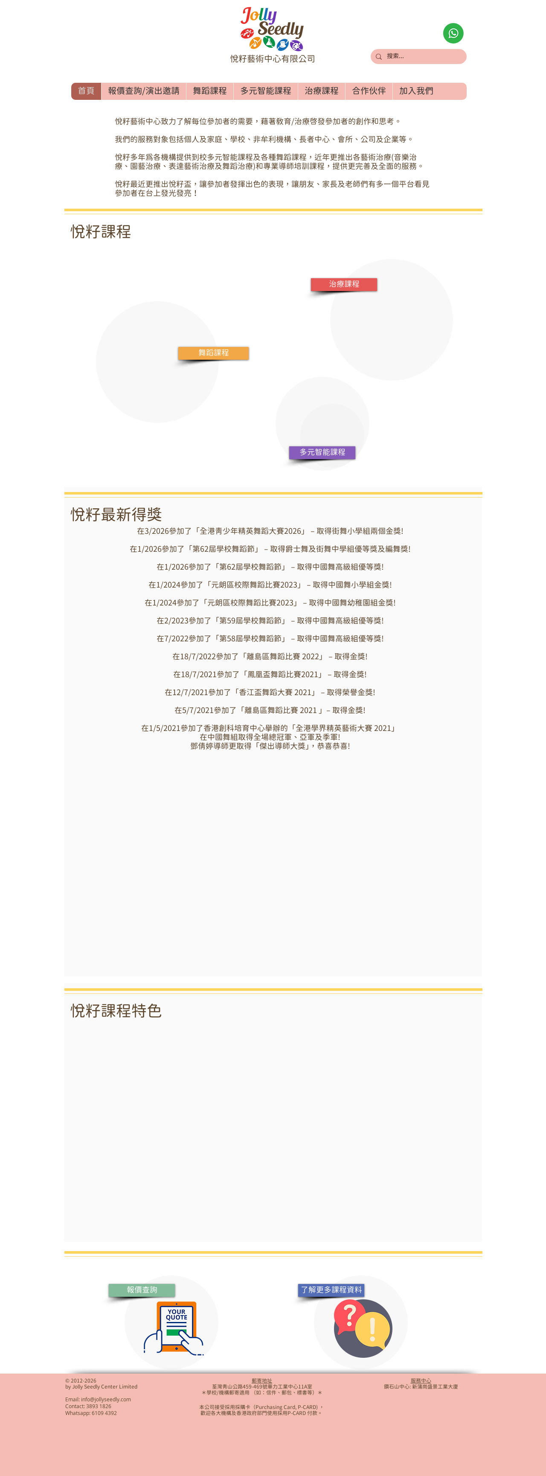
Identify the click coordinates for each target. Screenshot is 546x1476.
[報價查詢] (142, 1290)
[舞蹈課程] (213, 353)
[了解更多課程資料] (331, 1290)
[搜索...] (418, 56)
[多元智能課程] (322, 452)
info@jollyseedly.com (106, 1399)
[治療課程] (344, 284)
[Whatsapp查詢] (453, 33)
